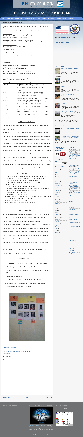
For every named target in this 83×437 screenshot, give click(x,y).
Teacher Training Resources (72, 244)
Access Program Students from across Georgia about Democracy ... (70, 129)
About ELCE (71, 216)
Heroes (70, 211)
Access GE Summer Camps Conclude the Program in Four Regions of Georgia (70, 137)
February (57, 178)
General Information (73, 149)
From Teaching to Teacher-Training (69, 78)
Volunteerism (72, 207)
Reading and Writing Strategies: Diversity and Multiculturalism (74, 155)
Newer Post (6, 397)
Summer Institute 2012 (74, 236)
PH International (67, 38)
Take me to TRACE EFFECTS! (36, 425)
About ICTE (71, 248)
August (56, 174)
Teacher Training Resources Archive (73, 197)
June (56, 172)
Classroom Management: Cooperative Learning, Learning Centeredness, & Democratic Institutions (74, 224)
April (56, 196)
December (57, 181)
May (56, 176)
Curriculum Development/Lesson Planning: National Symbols (73, 181)
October (57, 205)
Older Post (48, 397)
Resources (71, 246)
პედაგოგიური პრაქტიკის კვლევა (62, 125)
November (57, 183)
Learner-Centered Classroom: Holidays (73, 186)
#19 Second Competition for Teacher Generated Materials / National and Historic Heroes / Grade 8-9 (69, 70)
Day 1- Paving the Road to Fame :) (69, 111)
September (57, 169)
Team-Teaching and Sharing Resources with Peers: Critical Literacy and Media (74, 164)
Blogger (49, 434)
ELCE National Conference (72, 241)
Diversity (71, 205)
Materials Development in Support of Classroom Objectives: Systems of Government (74, 173)
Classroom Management (74, 188)
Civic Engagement (73, 204)
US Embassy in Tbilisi (67, 37)
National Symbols (73, 209)
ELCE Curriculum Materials (73, 233)
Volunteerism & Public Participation (74, 152)
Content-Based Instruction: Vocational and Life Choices (74, 160)
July (56, 170)
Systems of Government (74, 228)
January (57, 179)
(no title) (63, 86)
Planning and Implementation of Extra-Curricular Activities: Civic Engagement (74, 193)
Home (27, 397)
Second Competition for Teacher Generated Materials (18, 351)
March (56, 188)
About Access (72, 250)
